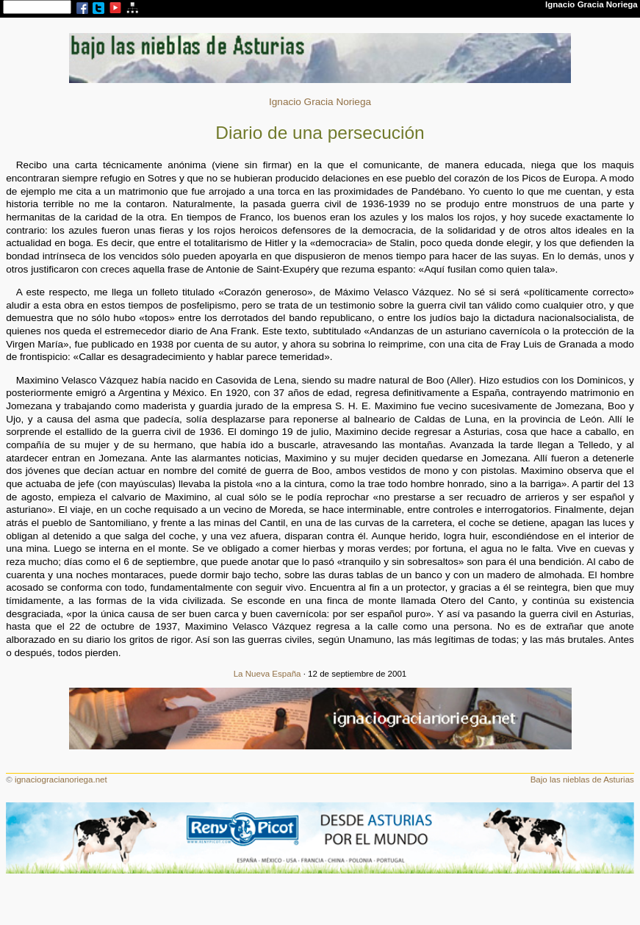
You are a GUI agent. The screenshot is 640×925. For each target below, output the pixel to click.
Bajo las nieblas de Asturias (582, 779)
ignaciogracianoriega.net (61, 779)
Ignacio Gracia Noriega (320, 101)
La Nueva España (267, 673)
